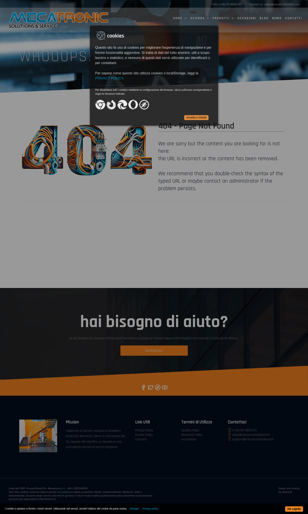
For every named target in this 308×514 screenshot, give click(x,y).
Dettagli (134, 508)
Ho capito (294, 509)
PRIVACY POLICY (109, 78)
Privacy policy (150, 508)
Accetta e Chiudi (196, 117)
